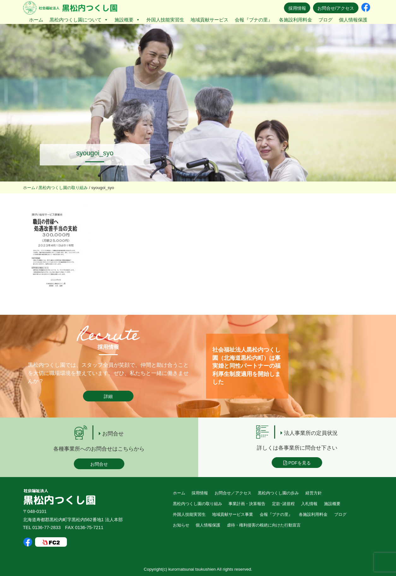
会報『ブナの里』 (254, 19)
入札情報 (309, 503)
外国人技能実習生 (165, 19)
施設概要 (127, 19)
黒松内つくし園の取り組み (197, 503)
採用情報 (297, 8)
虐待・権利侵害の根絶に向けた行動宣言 (264, 525)
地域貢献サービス (209, 19)
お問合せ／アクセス (233, 493)
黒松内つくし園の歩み (278, 493)
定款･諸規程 (283, 503)
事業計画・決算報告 (246, 503)
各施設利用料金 (295, 19)
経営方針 (313, 493)
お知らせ (181, 525)
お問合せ (99, 464)
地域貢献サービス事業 (232, 514)
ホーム (36, 19)
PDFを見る (297, 462)
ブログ (325, 19)
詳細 (108, 396)
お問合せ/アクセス (335, 8)
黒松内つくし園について (79, 19)
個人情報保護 (353, 19)
